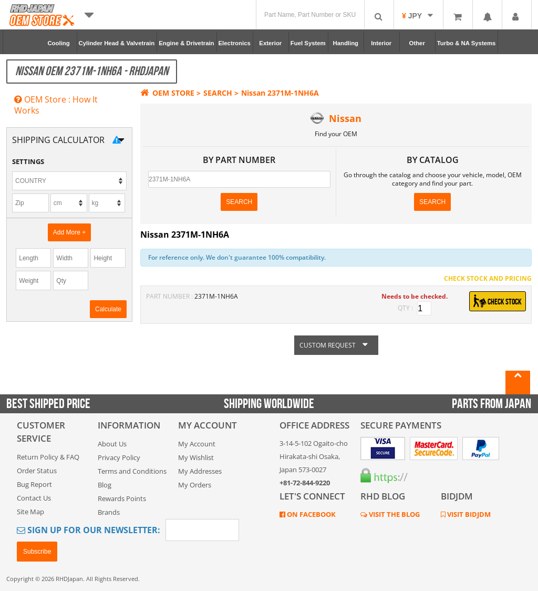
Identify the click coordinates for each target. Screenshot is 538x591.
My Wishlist (196, 457)
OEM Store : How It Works (56, 105)
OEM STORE (167, 93)
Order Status (37, 470)
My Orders (194, 485)
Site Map (30, 511)
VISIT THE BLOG (393, 514)
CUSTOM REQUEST (336, 345)
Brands (109, 512)
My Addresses (200, 471)
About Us (112, 444)
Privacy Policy (119, 457)
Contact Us (34, 498)
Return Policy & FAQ (48, 457)
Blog (104, 485)
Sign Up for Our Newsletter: (88, 530)
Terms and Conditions (132, 471)
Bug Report (34, 484)
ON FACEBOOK (310, 514)
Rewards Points (122, 498)
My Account (196, 444)
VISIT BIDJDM (468, 514)
